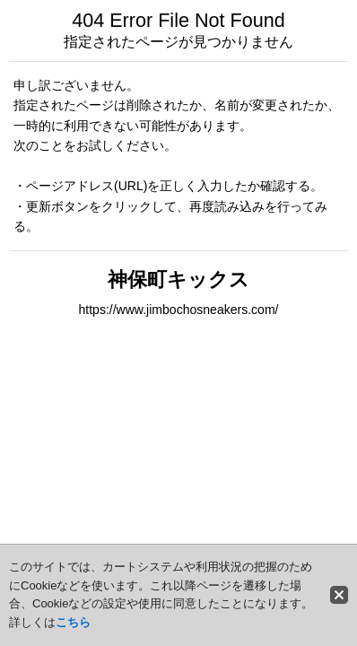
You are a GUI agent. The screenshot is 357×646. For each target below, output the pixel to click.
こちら (73, 622)
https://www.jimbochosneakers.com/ (178, 309)
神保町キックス (178, 279)
